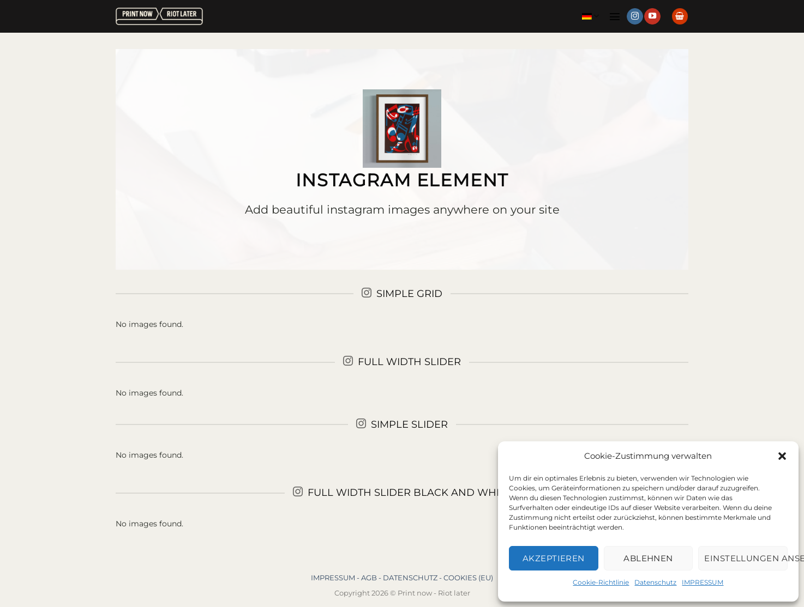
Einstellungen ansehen (746, 558)
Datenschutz (655, 582)
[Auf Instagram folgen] (635, 16)
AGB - (372, 577)
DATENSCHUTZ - (413, 577)
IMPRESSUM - (336, 577)
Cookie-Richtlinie (601, 582)
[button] (782, 456)
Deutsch (590, 16)
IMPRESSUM (702, 582)
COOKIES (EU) (468, 577)
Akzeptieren (554, 558)
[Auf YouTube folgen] (652, 16)
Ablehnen (648, 558)
